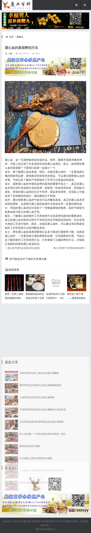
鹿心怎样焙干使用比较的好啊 (69, 248)
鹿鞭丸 (19, 37)
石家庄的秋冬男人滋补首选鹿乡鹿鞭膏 (39, 433)
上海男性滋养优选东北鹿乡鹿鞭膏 (36, 458)
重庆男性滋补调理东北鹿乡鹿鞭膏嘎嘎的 (40, 446)
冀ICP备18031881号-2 (45, 529)
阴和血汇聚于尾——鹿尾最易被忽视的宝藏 (76, 298)
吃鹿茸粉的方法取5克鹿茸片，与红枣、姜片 (55, 298)
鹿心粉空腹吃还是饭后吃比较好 (22, 248)
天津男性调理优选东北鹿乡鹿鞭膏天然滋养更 (42, 470)
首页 (11, 37)
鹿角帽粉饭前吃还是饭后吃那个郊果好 (35, 298)
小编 (10, 53)
